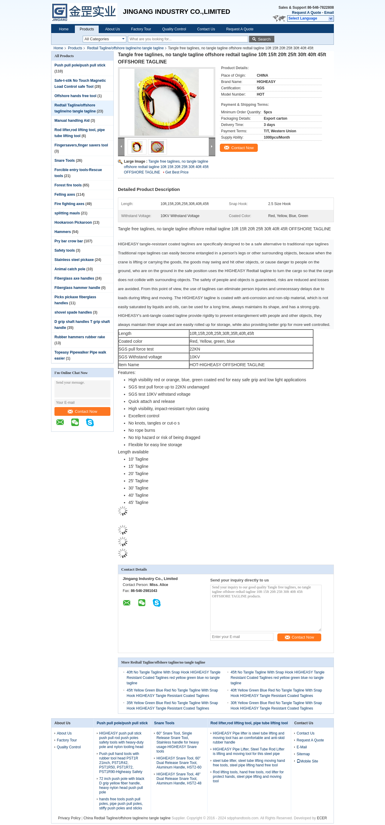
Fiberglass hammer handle (77, 288)
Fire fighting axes (69, 204)
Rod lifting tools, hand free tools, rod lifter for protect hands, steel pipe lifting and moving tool (248, 776)
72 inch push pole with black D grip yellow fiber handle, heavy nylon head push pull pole (121, 785)
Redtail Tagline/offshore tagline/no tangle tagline (125, 48)
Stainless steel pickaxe (74, 260)
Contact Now (82, 411)
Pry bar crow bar (68, 241)
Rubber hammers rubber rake (79, 337)
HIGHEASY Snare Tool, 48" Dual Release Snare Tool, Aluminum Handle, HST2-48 (178, 778)
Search (264, 39)
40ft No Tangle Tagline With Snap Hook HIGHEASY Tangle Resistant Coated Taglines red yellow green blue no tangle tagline (173, 677)
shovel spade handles (73, 312)
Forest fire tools (68, 185)
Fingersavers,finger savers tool (81, 145)
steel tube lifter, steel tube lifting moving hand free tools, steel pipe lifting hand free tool (249, 763)
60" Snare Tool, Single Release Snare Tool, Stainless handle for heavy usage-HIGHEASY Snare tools (177, 742)
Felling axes (64, 194)
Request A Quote (306, 13)
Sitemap (303, 754)
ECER (322, 818)
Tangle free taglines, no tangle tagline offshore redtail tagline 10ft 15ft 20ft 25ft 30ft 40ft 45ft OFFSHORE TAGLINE (166, 166)
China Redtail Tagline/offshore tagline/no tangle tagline (127, 818)
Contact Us (206, 29)
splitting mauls (67, 213)
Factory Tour (141, 29)
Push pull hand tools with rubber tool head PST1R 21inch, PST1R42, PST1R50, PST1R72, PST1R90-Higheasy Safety (120, 763)
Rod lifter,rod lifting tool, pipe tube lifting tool (249, 723)
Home (64, 29)
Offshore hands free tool (75, 96)
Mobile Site (307, 761)
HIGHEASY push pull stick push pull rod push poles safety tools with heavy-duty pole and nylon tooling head (121, 740)
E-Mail (302, 747)
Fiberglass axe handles (74, 278)
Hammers (62, 232)
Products (87, 29)
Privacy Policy (69, 818)
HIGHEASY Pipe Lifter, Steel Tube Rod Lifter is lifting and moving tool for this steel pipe (249, 751)
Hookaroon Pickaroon (73, 222)
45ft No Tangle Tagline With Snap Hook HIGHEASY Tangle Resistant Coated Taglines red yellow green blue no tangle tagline (278, 677)
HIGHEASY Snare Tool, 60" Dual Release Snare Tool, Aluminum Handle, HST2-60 (178, 762)
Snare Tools (64, 160)
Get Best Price (177, 172)
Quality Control (174, 29)
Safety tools (64, 250)
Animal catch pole (69, 269)
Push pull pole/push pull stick (79, 65)
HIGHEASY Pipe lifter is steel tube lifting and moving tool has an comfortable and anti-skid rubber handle (249, 737)
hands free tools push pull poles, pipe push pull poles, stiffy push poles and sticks (121, 803)
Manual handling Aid (72, 120)
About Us (112, 29)
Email (329, 13)
